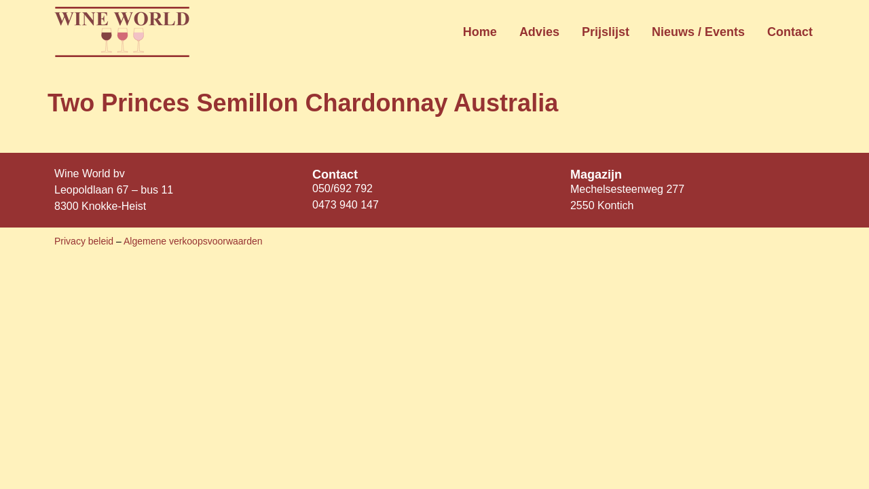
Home (480, 32)
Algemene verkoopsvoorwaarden (193, 241)
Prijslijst (605, 32)
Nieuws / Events (698, 32)
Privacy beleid (85, 241)
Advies (539, 32)
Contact (790, 32)
